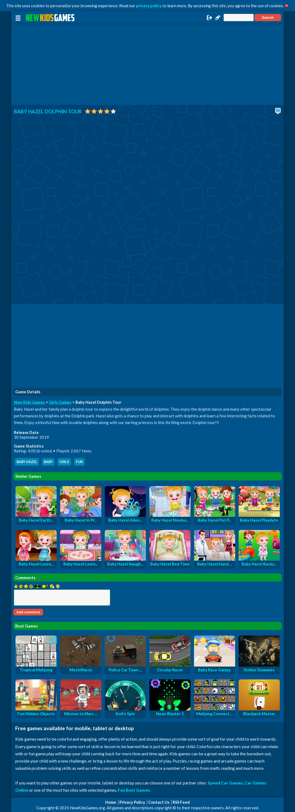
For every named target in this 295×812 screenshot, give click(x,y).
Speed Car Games (225, 782)
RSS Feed (181, 802)
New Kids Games (29, 402)
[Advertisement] (147, 64)
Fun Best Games (134, 789)
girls (64, 462)
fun (79, 462)
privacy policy (149, 5)
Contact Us (158, 802)
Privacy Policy (132, 802)
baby (48, 462)
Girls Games (60, 402)
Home (110, 802)
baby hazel (27, 462)
